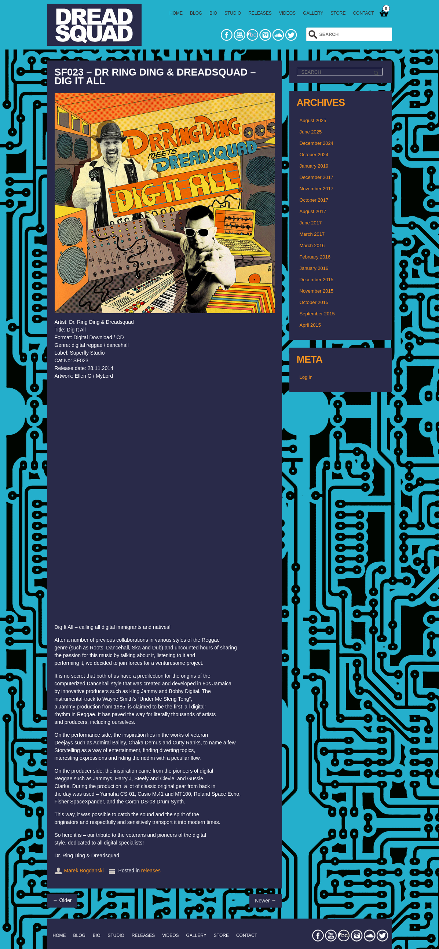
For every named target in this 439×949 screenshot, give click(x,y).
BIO (213, 13)
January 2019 (314, 166)
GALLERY (313, 13)
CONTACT (363, 13)
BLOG (196, 13)
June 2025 (311, 132)
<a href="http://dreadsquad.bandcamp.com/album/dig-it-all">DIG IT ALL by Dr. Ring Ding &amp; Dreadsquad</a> (153, 500)
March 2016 (312, 245)
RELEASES (259, 13)
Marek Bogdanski (84, 870)
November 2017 (317, 188)
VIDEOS (287, 13)
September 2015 (317, 313)
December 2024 (317, 143)
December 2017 (317, 177)
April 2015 (310, 325)
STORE (337, 13)
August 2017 (313, 211)
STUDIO (232, 13)
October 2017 (314, 200)
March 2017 (312, 234)
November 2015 (317, 291)
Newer (265, 900)
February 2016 (315, 257)
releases (151, 870)
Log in (306, 377)
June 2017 (311, 223)
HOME (176, 13)
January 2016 (314, 268)
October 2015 (314, 302)
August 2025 (313, 120)
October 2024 (314, 154)
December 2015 (317, 279)
